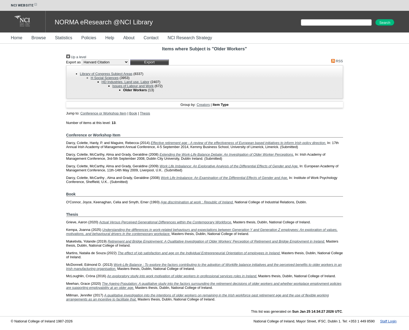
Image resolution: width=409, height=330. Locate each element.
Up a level (76, 57)
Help (109, 37)
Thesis (145, 113)
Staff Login (388, 321)
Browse (38, 37)
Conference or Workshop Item (103, 113)
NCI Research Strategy (190, 37)
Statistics (63, 37)
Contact (151, 37)
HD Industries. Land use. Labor (125, 82)
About (129, 37)
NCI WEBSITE (24, 5)
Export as (73, 62)
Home (16, 37)
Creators (203, 105)
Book (133, 113)
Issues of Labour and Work (133, 86)
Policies (88, 37)
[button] (149, 62)
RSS (336, 61)
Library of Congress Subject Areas (106, 74)
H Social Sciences (105, 78)
